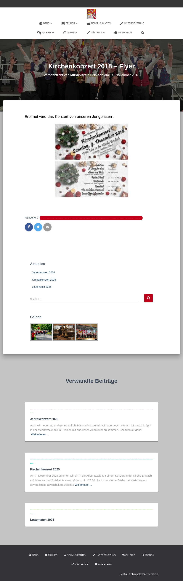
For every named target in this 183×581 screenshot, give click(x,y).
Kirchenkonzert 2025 (44, 279)
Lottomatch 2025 (41, 286)
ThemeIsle (152, 572)
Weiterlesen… (40, 434)
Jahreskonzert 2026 (43, 272)
